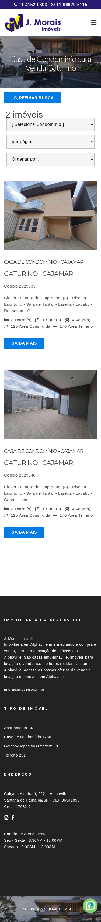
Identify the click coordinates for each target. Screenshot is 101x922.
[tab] (50, 886)
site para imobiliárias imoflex (50, 909)
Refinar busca (34, 97)
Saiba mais (24, 343)
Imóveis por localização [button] (26, 886)
